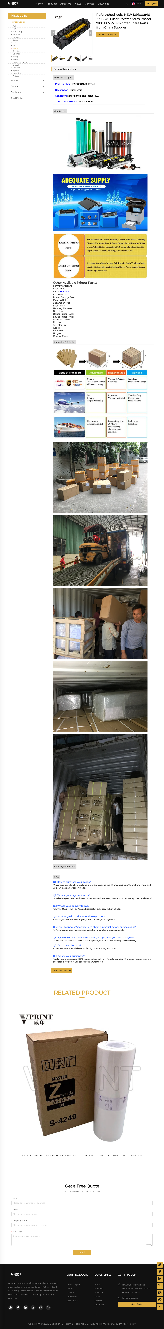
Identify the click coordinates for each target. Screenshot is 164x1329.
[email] (130, 1298)
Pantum (17, 67)
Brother (16, 34)
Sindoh (16, 65)
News (78, 3)
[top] (160, 1307)
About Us (65, 3)
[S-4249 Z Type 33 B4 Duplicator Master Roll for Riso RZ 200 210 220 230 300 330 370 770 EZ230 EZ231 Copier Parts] (82, 1078)
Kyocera (16, 37)
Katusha (17, 73)
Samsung (17, 31)
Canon (16, 40)
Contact (89, 3)
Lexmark (17, 54)
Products (51, 3)
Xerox (15, 48)
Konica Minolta (20, 62)
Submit (82, 1252)
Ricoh (15, 45)
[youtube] (10, 1307)
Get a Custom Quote (107, 34)
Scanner (15, 86)
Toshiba (16, 51)
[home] (12, 3)
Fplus (15, 26)
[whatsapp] (48, 1307)
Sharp (15, 56)
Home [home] (39, 3)
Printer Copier (18, 22)
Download (103, 3)
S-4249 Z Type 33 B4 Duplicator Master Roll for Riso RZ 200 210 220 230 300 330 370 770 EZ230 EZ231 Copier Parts (82, 1155)
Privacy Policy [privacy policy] (127, 1324)
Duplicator (16, 92)
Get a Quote (151, 4)
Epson (16, 70)
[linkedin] (25, 1307)
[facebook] (18, 1307)
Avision (16, 76)
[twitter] (33, 1307)
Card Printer (17, 98)
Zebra (15, 59)
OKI (15, 42)
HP (14, 29)
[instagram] (41, 1307)
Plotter (14, 80)
